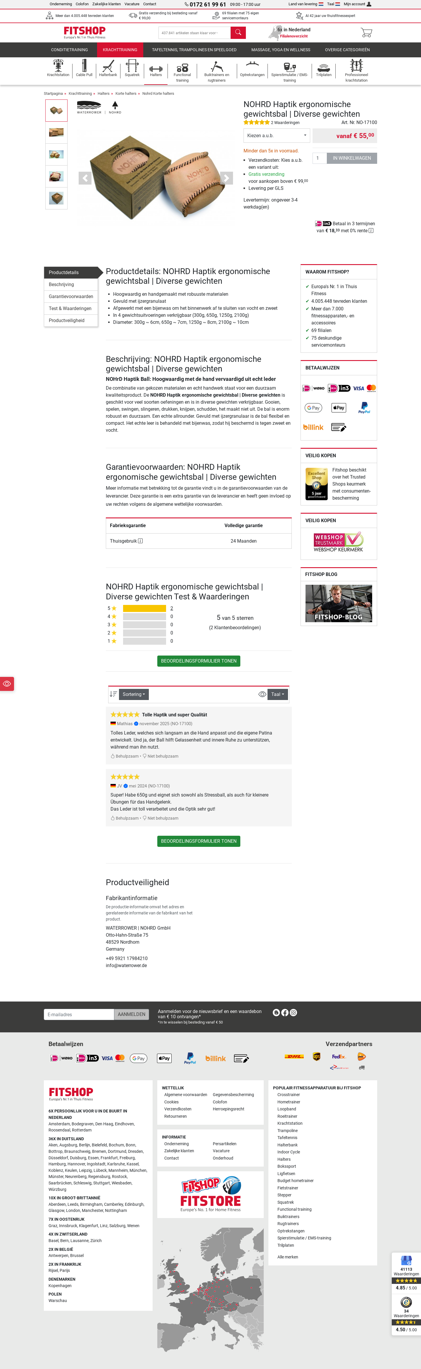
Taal (333, 4)
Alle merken (287, 1257)
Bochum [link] (116, 1145)
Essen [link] (93, 1157)
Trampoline (287, 1130)
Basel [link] (53, 1240)
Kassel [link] (133, 1164)
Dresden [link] (135, 1151)
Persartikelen (225, 1143)
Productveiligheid (66, 324)
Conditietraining (69, 53)
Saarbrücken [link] (60, 1183)
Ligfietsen (286, 1173)
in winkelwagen (352, 162)
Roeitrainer (287, 1116)
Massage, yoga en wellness (280, 53)
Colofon (82, 4)
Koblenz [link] (56, 1170)
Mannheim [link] (118, 1170)
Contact (149, 4)
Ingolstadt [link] (96, 1164)
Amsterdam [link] (59, 1124)
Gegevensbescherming (233, 1094)
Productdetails (64, 276)
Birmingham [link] (91, 1204)
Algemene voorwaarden (185, 1094)
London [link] (73, 1210)
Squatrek (285, 1202)
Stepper (284, 1195)
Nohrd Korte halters (158, 97)
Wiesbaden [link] (122, 1183)
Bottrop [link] (56, 1151)
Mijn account (357, 4)
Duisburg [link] (78, 1157)
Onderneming (61, 4)
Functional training (294, 1209)
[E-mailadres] (79, 1014)
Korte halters (126, 97)
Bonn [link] (130, 1145)
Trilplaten (285, 1245)
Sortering (132, 698)
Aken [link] (53, 1145)
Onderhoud (223, 1158)
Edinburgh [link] (134, 1204)
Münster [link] (56, 1176)
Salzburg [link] (117, 1225)
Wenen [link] (133, 1225)
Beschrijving (61, 288)
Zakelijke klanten (106, 4)
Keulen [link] (71, 1170)
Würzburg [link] (57, 1189)
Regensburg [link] (99, 1176)
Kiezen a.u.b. (260, 139)
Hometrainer (288, 1102)
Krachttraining (120, 53)
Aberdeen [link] (57, 1204)
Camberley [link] (113, 1204)
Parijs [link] (65, 1270)
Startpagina (53, 97)
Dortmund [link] (117, 1151)
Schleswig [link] (82, 1183)
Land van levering (306, 4)
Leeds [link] (73, 1204)
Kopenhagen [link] (60, 1285)
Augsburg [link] (68, 1145)
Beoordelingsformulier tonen (199, 665)
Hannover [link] (76, 1164)
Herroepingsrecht (228, 1109)
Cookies (171, 1102)
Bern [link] (64, 1240)
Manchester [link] (92, 1210)
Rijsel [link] (53, 1270)
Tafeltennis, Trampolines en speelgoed (194, 53)
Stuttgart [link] (101, 1183)
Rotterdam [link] (82, 1130)
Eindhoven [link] (124, 1124)
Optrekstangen (291, 1231)
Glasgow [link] (56, 1210)
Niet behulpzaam (160, 760)
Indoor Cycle (288, 1152)
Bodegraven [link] (83, 1124)
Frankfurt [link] (109, 1157)
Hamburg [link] (57, 1164)
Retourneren (175, 1116)
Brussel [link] (77, 1255)
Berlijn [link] (84, 1145)
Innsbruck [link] (68, 1225)
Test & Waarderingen (70, 312)
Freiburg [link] (127, 1157)
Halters (104, 97)
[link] (313, 392)
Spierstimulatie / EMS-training (304, 1238)
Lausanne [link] (79, 1240)
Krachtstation (290, 1123)
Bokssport (286, 1166)
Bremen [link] (99, 1151)
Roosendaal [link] (59, 1130)
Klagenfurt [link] (88, 1225)
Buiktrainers (288, 1216)
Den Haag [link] (104, 1124)
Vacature (132, 4)
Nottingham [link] (116, 1210)
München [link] (138, 1170)
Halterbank (287, 1145)
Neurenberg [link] (76, 1176)
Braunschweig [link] (77, 1151)
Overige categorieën (347, 53)
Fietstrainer (287, 1188)
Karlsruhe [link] (116, 1164)
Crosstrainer (288, 1094)
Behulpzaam (125, 760)
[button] (85, 182)
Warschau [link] (58, 1300)
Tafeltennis (287, 1137)
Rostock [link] (119, 1176)
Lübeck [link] (100, 1170)
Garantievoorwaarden (71, 300)
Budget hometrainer (295, 1180)
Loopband (286, 1109)
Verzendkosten (177, 1109)
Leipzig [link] (85, 1170)
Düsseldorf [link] (58, 1157)
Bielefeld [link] (99, 1145)
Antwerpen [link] (58, 1255)
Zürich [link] (96, 1240)
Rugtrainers (288, 1223)
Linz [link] (104, 1225)
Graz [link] (53, 1225)
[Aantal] (320, 162)
